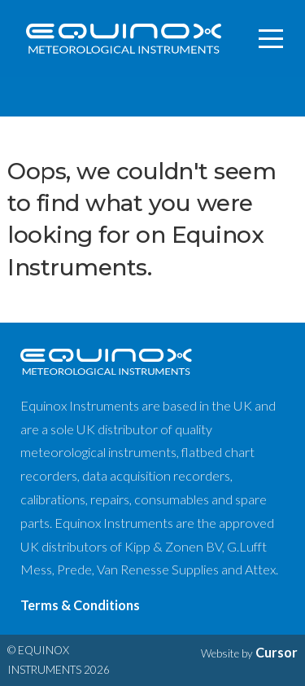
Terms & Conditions (80, 605)
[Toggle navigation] (272, 39)
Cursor (276, 652)
